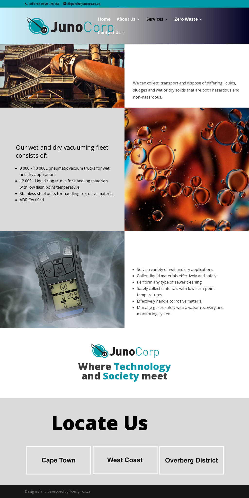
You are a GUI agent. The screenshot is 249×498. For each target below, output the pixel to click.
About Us (126, 20)
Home (104, 20)
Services (154, 20)
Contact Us (109, 33)
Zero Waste (186, 20)
